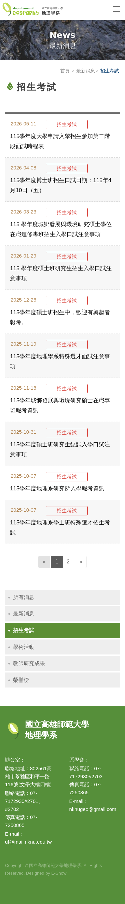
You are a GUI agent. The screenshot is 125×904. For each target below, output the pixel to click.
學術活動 (23, 647)
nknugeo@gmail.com (92, 809)
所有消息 (23, 597)
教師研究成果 (29, 663)
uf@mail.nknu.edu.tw (28, 842)
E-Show (59, 873)
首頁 (65, 70)
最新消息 (85, 70)
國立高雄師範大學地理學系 (52, 10)
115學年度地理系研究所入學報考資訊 (57, 488)
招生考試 (23, 630)
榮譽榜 (21, 680)
